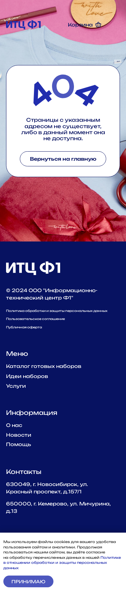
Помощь (18, 444)
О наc (14, 425)
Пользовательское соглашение (35, 319)
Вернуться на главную (63, 159)
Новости (18, 435)
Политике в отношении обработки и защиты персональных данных (62, 562)
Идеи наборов (27, 376)
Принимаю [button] (28, 581)
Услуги (16, 386)
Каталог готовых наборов (43, 366)
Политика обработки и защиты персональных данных (57, 311)
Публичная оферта (24, 327)
